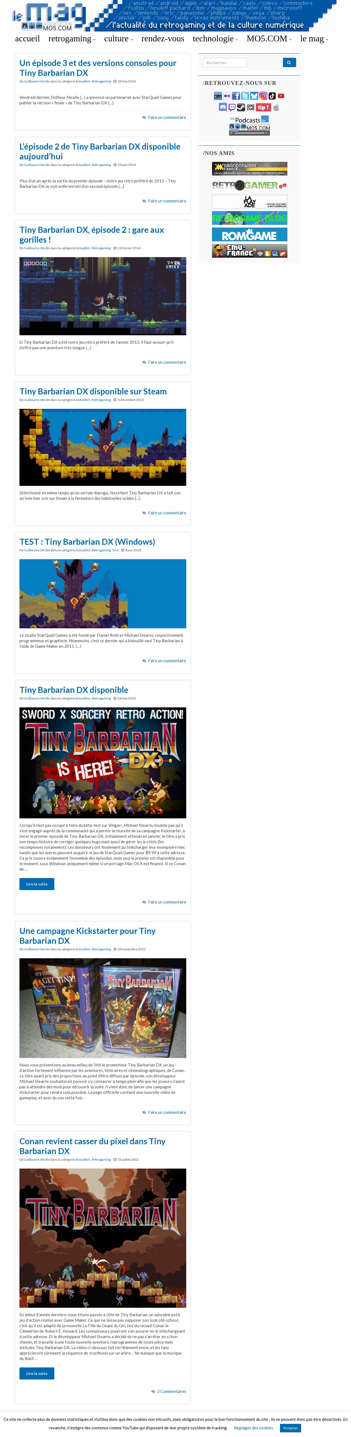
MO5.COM (269, 38)
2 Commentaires (171, 1391)
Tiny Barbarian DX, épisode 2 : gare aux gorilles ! (91, 234)
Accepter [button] (290, 1428)
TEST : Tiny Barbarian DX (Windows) (87, 541)
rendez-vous (162, 38)
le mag (314, 38)
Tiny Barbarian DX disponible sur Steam (93, 391)
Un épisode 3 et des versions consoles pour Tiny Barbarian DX (97, 68)
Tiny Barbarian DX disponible (73, 690)
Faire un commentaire (167, 117)
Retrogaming (101, 81)
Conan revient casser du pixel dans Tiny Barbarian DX (92, 1146)
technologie (215, 38)
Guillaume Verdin (37, 81)
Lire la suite (36, 884)
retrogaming (72, 38)
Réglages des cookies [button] (253, 1427)
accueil (27, 38)
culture (118, 38)
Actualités (83, 81)
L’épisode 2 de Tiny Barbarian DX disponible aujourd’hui (99, 151)
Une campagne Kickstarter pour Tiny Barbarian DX (87, 935)
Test (115, 550)
